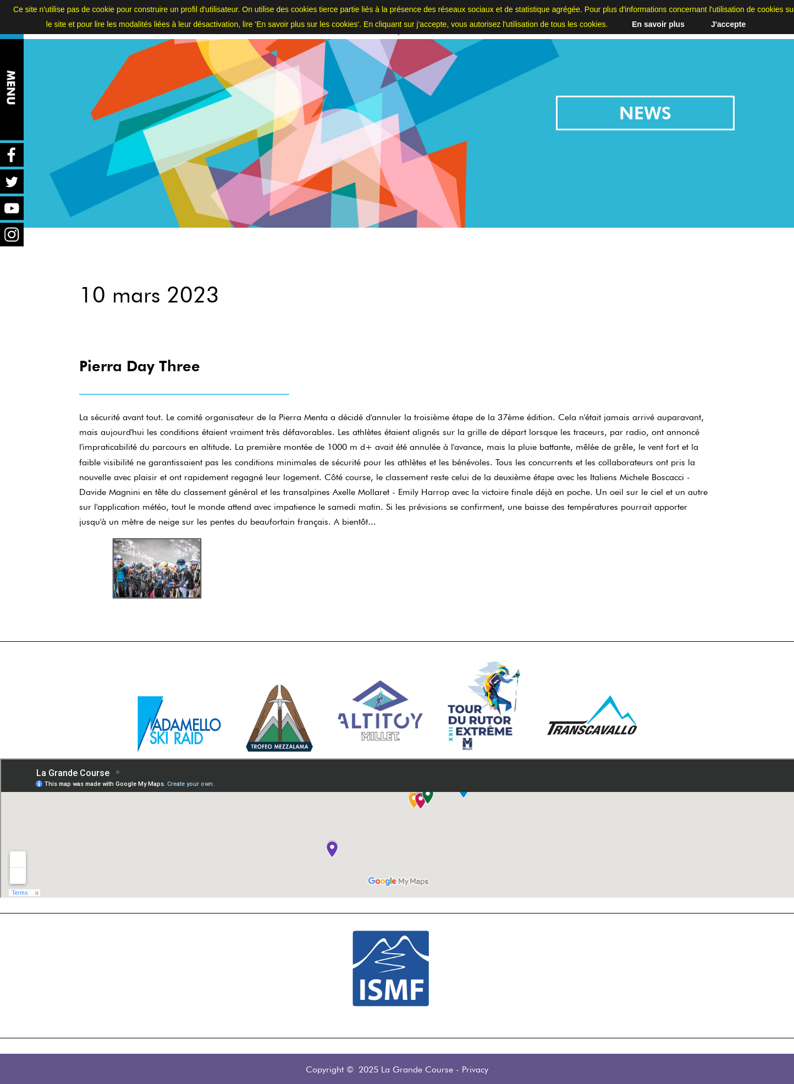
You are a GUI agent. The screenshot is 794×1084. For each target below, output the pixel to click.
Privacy (475, 1069)
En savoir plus (658, 24)
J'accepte (728, 24)
